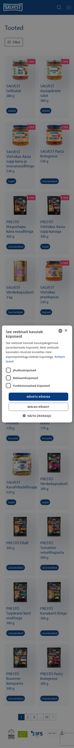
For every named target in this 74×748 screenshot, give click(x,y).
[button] (37, 416)
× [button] (65, 330)
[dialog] (37, 374)
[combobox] (60, 331)
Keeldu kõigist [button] (38, 407)
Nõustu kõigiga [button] (38, 396)
